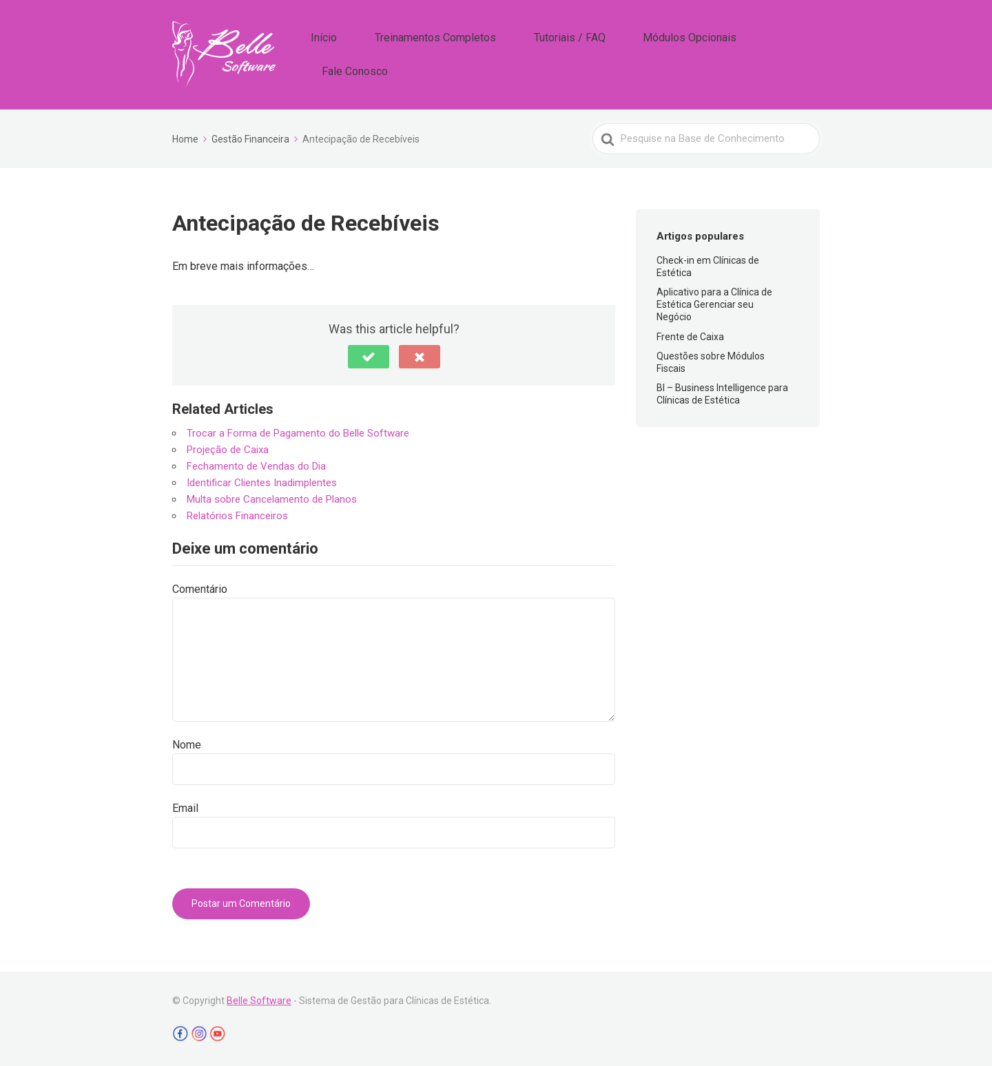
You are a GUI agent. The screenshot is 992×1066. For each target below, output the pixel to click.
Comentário (199, 587)
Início (381, 54)
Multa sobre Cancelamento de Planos (272, 497)
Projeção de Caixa (228, 447)
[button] (368, 354)
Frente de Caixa (690, 334)
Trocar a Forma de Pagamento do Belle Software (298, 431)
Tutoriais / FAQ (586, 54)
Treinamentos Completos (472, 54)
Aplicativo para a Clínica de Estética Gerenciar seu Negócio (714, 302)
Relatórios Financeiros (237, 514)
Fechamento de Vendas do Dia (256, 464)
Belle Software (259, 999)
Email (185, 806)
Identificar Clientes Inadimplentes (262, 480)
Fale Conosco (782, 54)
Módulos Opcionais (685, 54)
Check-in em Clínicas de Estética (708, 264)
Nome (186, 743)
